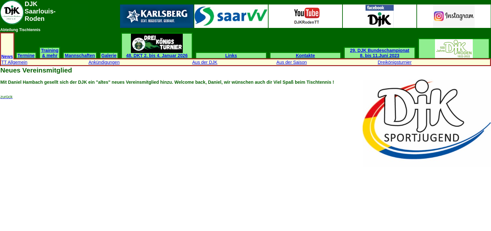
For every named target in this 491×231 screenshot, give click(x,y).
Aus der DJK (205, 62)
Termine (26, 55)
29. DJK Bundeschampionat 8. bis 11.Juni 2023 (379, 53)
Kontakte (305, 55)
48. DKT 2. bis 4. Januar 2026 (157, 53)
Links (231, 55)
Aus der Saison (292, 62)
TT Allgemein (14, 62)
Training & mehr (49, 53)
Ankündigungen (103, 62)
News (7, 56)
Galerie (109, 55)
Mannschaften (80, 55)
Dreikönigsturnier (395, 62)
